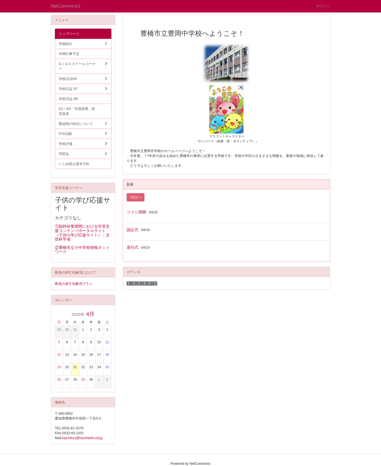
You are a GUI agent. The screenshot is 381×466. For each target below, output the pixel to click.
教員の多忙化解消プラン (74, 284)
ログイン (323, 6)
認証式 (132, 230)
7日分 (136, 197)
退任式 (132, 247)
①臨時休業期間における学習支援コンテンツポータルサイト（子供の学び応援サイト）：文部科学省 (82, 232)
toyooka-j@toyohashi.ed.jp (82, 438)
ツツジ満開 (136, 212)
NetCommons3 (65, 6)
